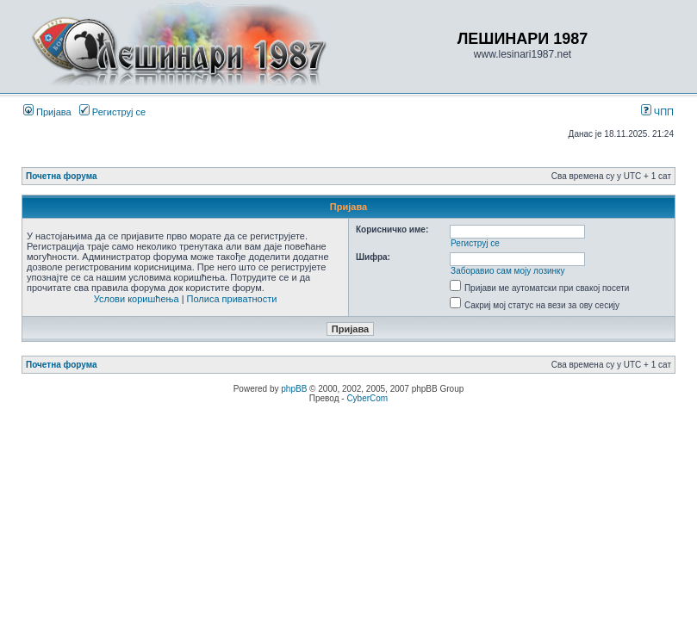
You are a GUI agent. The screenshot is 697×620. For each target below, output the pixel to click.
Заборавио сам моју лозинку (507, 271)
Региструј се (112, 112)
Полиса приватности (232, 299)
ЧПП (657, 112)
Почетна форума (61, 176)
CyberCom (367, 398)
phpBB (294, 389)
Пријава (47, 112)
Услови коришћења (136, 299)
